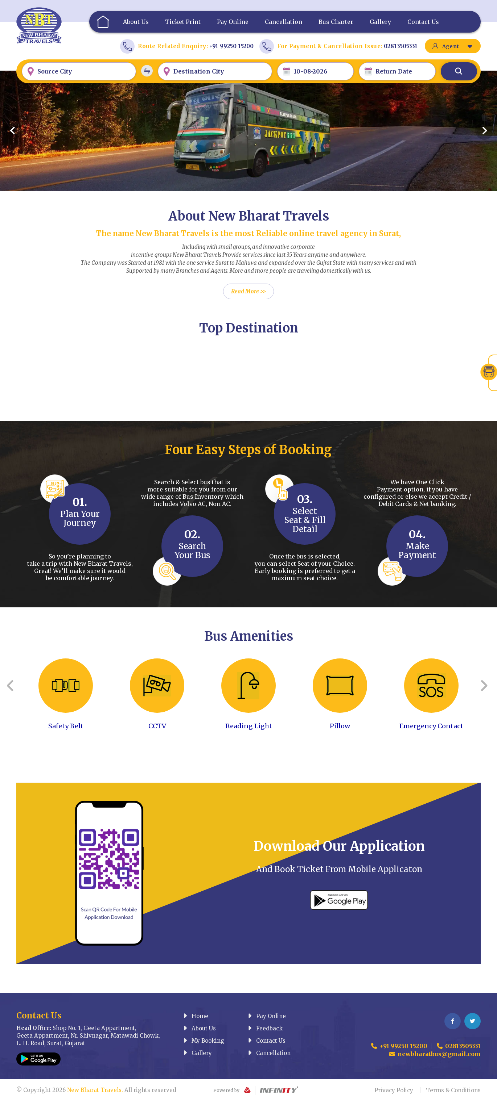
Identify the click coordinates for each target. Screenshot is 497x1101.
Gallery (380, 21)
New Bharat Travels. (95, 1090)
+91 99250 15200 (231, 46)
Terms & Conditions (453, 1090)
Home (102, 22)
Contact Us (423, 21)
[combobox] (79, 71)
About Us (136, 21)
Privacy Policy (393, 1090)
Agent (457, 46)
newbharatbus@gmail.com (435, 1054)
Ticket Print (183, 21)
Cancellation (283, 21)
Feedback (265, 1028)
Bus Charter (336, 21)
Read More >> (248, 291)
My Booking (203, 1040)
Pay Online (232, 21)
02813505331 (401, 46)
